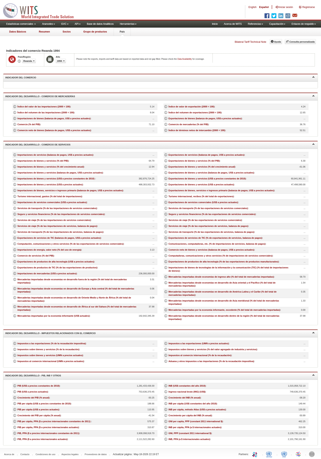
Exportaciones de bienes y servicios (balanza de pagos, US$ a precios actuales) (211, 172)
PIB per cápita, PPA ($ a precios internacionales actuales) (48, 427)
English (253, 7)
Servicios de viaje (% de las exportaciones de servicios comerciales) (205, 220)
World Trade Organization (298, 454)
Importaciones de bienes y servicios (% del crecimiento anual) (50, 166)
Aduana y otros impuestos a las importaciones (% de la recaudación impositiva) (211, 361)
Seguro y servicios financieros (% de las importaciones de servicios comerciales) (61, 214)
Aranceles (48, 23)
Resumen (44, 31)
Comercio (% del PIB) (28, 124)
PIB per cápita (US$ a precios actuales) (38, 409)
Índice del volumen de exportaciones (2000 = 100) (194, 112)
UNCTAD (270, 454)
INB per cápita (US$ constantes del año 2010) (192, 403)
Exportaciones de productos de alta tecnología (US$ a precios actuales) (55, 261)
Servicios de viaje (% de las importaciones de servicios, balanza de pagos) (57, 226)
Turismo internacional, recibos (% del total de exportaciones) (201, 196)
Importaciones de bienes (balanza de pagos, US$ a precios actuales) (53, 118)
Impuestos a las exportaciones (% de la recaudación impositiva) (51, 343)
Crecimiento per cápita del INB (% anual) (190, 415)
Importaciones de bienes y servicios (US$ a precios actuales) (50, 184)
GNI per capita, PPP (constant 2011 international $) (195, 421)
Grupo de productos (95, 31)
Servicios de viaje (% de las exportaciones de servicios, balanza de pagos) (208, 226)
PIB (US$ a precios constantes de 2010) (38, 386)
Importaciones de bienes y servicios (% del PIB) (42, 161)
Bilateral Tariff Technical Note (250, 41)
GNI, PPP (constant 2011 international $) (189, 433)
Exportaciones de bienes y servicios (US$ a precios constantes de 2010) (207, 178)
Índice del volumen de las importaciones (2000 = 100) (45, 112)
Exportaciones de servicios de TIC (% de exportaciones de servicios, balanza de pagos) (215, 238)
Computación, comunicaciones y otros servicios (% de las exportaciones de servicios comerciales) (70, 244)
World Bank (313, 454)
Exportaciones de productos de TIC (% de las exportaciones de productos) (57, 267)
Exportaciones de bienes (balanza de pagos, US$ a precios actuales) (205, 118)
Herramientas (128, 23)
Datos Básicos (17, 31)
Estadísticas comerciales (21, 23)
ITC (255, 454)
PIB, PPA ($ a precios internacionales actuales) (42, 439)
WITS (41, 10)
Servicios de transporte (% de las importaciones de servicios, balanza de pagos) (60, 232)
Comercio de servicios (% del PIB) (35, 255)
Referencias (255, 23)
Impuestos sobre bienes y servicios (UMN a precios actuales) (50, 355)
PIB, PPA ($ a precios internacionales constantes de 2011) (48, 433)
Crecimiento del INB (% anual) (184, 397)
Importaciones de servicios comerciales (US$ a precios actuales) (52, 202)
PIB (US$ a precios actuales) (32, 391)
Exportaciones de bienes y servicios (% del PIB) (194, 161)
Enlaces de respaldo (304, 23)
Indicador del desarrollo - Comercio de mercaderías (160, 96)
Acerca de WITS (233, 23)
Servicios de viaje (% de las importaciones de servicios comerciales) (54, 220)
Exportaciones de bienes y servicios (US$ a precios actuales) (201, 184)
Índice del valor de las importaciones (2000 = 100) (43, 106)
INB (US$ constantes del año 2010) (187, 386)
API (78, 23)
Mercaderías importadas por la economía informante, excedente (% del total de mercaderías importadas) (224, 310)
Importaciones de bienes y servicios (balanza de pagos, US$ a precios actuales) (60, 172)
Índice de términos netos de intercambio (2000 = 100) (196, 130)
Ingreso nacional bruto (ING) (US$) (186, 391)
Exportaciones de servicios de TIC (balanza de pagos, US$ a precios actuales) (59, 238)
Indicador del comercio (160, 77)
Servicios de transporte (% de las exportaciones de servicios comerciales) (208, 208)
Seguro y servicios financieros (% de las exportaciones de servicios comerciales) (211, 214)
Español (264, 7)
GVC (65, 23)
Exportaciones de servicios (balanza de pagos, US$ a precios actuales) (206, 155)
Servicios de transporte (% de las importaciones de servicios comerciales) (57, 208)
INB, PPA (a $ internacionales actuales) (189, 439)
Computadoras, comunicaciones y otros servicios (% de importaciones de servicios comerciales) (220, 255)
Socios (67, 31)
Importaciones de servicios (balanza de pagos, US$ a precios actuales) (55, 155)
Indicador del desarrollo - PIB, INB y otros (160, 375)
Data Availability (184, 59)
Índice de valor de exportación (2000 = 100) (191, 106)
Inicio (215, 23)
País (122, 31)
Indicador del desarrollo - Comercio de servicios (160, 144)
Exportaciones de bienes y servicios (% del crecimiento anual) (201, 166)
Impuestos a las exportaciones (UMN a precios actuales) (198, 343)
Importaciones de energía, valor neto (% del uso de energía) (49, 250)
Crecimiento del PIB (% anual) (33, 397)
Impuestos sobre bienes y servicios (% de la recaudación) (48, 349)
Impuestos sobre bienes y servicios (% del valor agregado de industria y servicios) (212, 349)
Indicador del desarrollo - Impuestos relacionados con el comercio (160, 332)
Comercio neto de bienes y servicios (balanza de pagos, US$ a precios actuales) (211, 250)
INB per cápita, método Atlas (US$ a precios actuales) (197, 409)
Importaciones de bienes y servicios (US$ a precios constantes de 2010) (56, 178)
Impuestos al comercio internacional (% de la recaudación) (199, 355)
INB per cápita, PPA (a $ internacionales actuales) (194, 427)
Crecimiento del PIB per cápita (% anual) (39, 415)
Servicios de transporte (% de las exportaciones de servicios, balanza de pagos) (211, 232)
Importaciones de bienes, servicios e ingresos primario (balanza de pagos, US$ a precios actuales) (70, 190)
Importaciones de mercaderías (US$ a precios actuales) (47, 273)
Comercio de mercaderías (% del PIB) (188, 124)
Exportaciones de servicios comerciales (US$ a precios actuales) (203, 202)
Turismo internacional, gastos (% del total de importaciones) (49, 196)
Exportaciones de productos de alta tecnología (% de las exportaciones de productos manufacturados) (223, 261)
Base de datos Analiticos (100, 23)
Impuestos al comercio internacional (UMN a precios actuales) (50, 361)
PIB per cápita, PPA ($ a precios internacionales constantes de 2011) (54, 421)
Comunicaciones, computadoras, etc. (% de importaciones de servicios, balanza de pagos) (217, 244)
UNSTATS (284, 454)
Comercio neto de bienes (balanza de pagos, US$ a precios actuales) (54, 130)
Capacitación (277, 23)
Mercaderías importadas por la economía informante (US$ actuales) (53, 316)
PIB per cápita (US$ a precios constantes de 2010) (44, 403)
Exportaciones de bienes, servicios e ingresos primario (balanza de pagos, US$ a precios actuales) (221, 190)
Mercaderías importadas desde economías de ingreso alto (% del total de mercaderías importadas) (221, 277)
